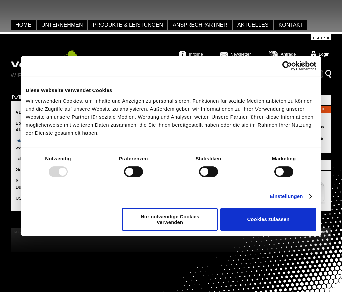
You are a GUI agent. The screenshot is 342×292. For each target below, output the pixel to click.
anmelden (2, 10)
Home (23, 25)
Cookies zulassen (268, 219)
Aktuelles (252, 25)
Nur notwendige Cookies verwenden (170, 219)
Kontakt (291, 25)
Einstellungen (286, 196)
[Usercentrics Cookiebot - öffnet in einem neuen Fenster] (287, 66)
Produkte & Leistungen (128, 25)
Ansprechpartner (200, 25)
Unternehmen (62, 25)
